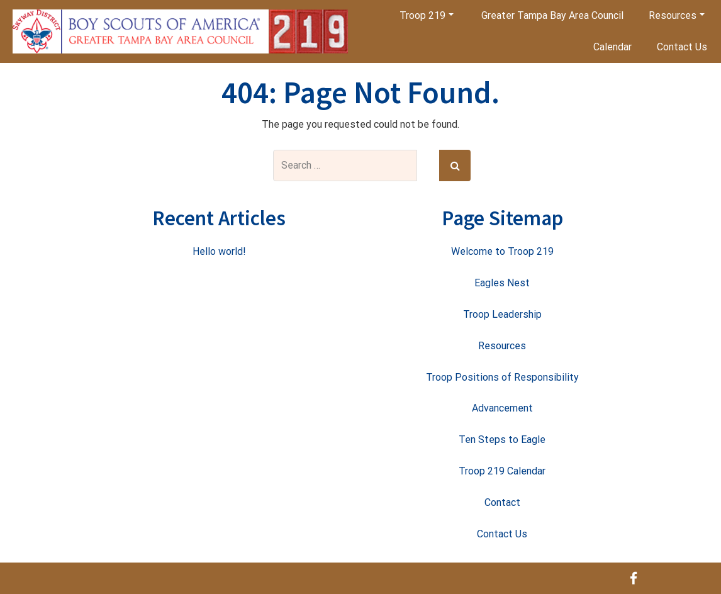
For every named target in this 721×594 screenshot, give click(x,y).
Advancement (502, 408)
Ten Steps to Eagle (502, 440)
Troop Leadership (502, 314)
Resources (677, 15)
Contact (502, 502)
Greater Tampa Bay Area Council (552, 15)
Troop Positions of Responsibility (502, 377)
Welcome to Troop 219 (502, 251)
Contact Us (682, 47)
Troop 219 (427, 15)
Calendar (612, 47)
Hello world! (219, 251)
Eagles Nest (502, 283)
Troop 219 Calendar (502, 471)
